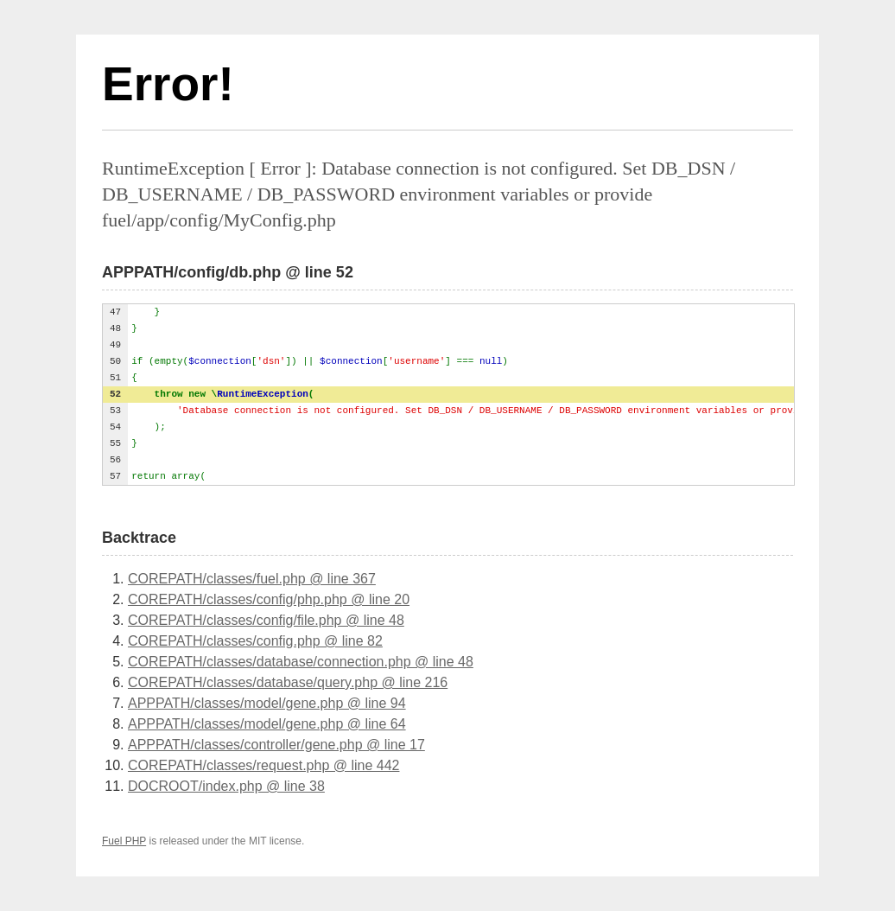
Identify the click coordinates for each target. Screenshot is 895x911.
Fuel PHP (124, 841)
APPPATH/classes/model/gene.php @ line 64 (267, 724)
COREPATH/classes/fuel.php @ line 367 (252, 578)
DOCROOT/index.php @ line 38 (226, 786)
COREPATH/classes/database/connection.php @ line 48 (300, 661)
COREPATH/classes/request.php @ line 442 (263, 765)
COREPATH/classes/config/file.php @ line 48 (266, 620)
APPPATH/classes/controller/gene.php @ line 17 (276, 744)
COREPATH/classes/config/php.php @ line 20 (268, 599)
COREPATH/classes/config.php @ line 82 (255, 641)
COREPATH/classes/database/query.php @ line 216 (288, 682)
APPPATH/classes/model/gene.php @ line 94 (267, 703)
